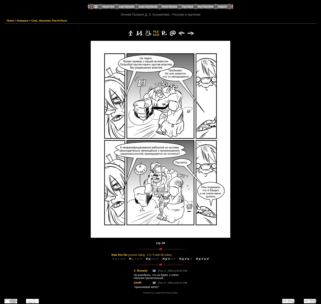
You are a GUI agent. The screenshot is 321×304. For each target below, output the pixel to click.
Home (10, 20)
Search (222, 6)
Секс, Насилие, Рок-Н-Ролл (49, 20)
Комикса (22, 20)
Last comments (148, 6)
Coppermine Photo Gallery (166, 293)
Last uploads (126, 6)
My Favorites (205, 6)
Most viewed (169, 6)
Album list (108, 6)
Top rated (187, 6)
